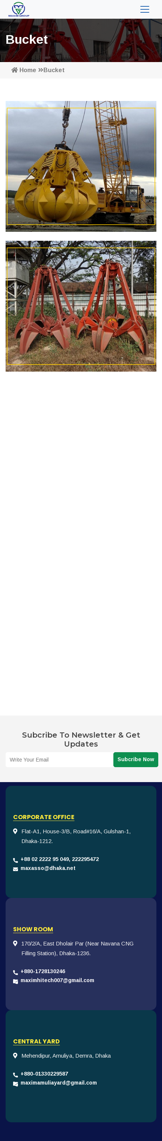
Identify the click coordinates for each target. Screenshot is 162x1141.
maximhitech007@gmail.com (57, 980)
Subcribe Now (135, 759)
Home (23, 70)
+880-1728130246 (43, 971)
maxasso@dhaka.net (48, 868)
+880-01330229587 (44, 1074)
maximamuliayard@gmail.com (59, 1083)
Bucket (51, 70)
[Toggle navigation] (144, 9)
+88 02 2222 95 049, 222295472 (60, 859)
